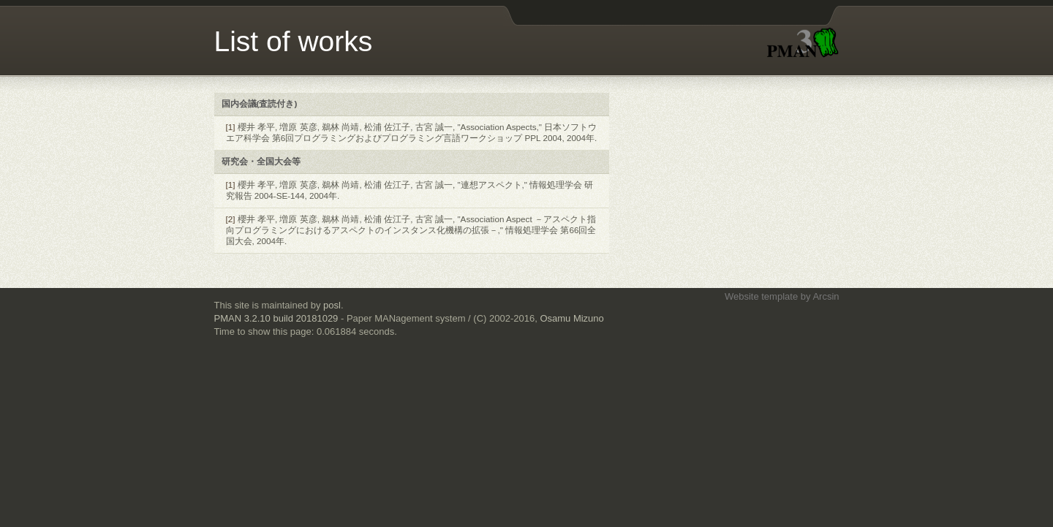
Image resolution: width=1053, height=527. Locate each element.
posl (332, 305)
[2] (230, 219)
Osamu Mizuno (571, 318)
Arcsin (825, 296)
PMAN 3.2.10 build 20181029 (276, 318)
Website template (761, 296)
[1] (230, 127)
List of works (293, 41)
